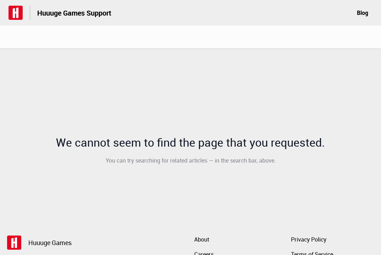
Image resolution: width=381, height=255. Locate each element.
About (201, 239)
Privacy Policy (308, 239)
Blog (362, 13)
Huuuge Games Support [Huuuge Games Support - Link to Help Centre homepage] (74, 13)
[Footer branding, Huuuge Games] (43, 243)
